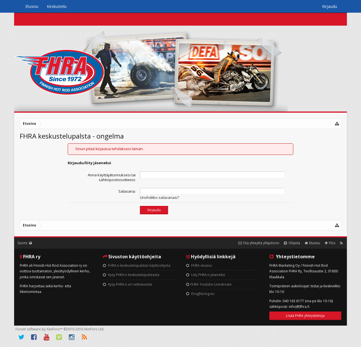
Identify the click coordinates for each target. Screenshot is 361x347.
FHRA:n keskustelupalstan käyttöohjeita (136, 265)
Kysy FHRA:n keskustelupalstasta (131, 274)
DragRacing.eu (200, 293)
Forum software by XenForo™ (60, 329)
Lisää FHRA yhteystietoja (305, 315)
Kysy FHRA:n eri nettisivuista (127, 284)
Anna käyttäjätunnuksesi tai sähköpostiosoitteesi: (112, 177)
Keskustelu (57, 6)
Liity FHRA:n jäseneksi (205, 274)
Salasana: (127, 191)
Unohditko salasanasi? (159, 197)
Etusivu (31, 6)
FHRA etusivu (199, 265)
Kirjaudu (329, 6)
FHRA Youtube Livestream (209, 284)
